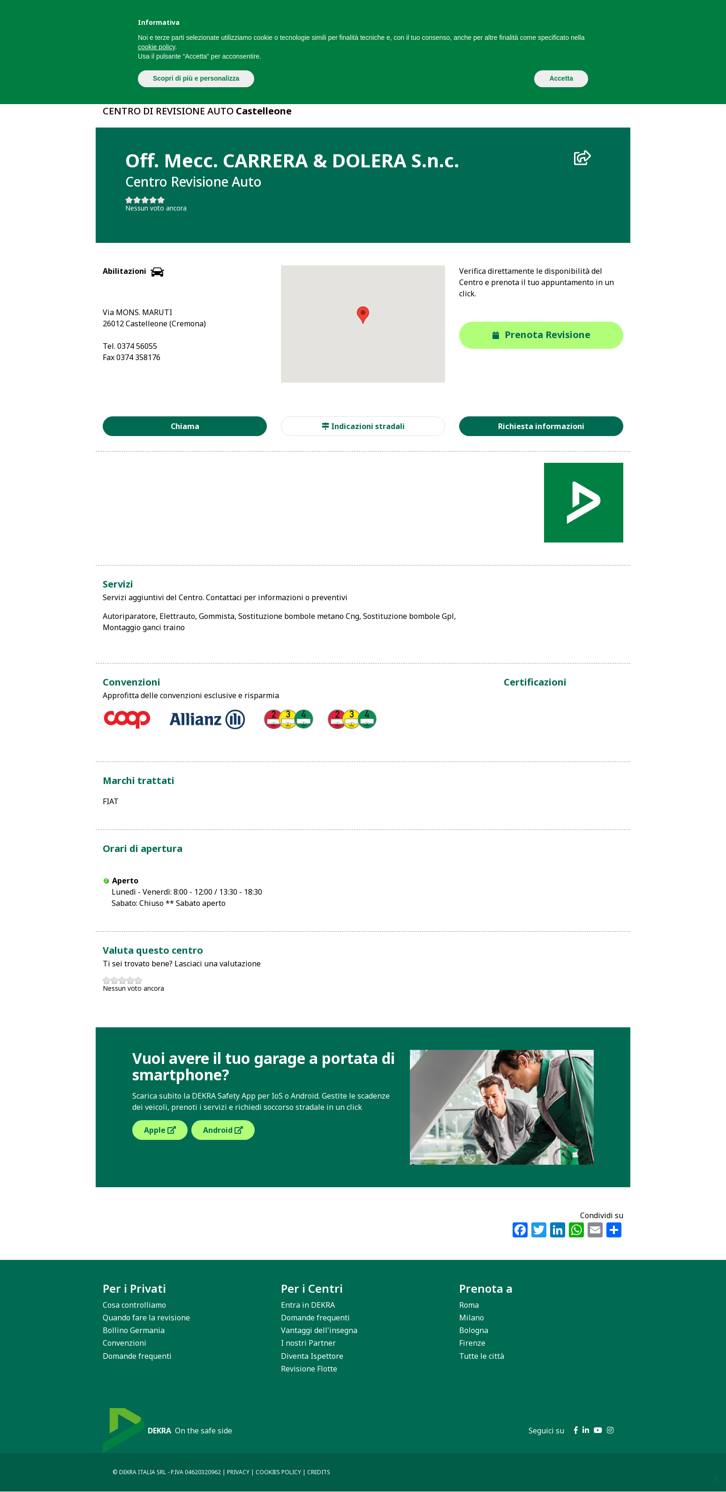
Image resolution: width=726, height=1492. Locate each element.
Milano (471, 1317)
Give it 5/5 (161, 199)
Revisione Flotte (309, 1369)
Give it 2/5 (137, 199)
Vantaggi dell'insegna (319, 1330)
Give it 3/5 (145, 199)
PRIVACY (238, 1472)
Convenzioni (124, 1343)
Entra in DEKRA (308, 1305)
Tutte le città (481, 1356)
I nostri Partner (308, 1343)
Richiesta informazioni (541, 426)
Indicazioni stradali (363, 426)
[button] (363, 315)
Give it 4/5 (153, 199)
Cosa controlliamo (134, 1305)
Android (223, 1130)
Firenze (472, 1343)
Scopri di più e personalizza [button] (196, 78)
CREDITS (318, 1472)
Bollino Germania (134, 1330)
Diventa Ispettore (312, 1356)
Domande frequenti (137, 1356)
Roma (469, 1305)
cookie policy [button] (156, 47)
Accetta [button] (561, 78)
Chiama (185, 426)
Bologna (473, 1330)
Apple (160, 1130)
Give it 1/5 (129, 199)
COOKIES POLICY (278, 1472)
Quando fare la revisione (146, 1317)
